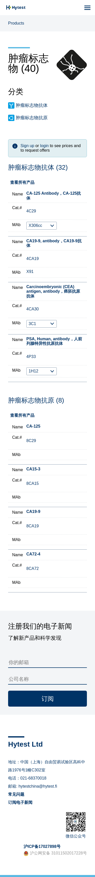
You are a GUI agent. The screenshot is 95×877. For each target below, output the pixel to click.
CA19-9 (33, 511)
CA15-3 (33, 469)
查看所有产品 (22, 182)
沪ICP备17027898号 (42, 846)
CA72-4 (33, 554)
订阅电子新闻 (20, 802)
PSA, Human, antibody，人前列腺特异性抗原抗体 (54, 341)
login (44, 146)
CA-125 (33, 426)
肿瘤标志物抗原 (32, 117)
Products (16, 23)
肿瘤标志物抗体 (32, 105)
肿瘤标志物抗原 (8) (36, 400)
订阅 (48, 698)
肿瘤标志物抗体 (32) (38, 167)
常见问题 (16, 794)
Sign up (27, 146)
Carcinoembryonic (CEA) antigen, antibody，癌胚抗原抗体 (53, 291)
